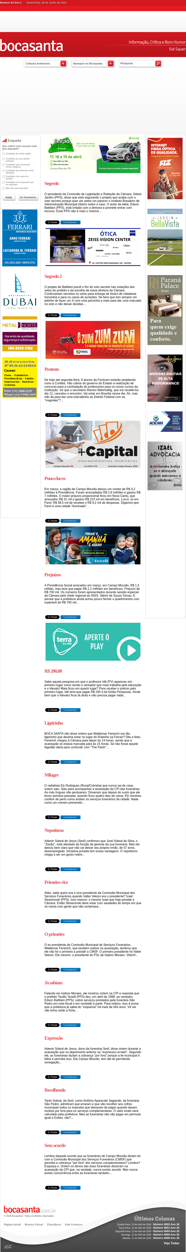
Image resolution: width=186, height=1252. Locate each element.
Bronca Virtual (34, 1224)
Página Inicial (12, 1224)
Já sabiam (53, 982)
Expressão (53, 1038)
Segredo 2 (53, 276)
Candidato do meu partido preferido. (18, 160)
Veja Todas (171, 1243)
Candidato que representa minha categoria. (18, 165)
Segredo (51, 183)
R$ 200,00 (53, 671)
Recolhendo (54, 1090)
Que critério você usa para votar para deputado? (19, 147)
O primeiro (54, 934)
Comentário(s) (69, 222)
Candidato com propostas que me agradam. (20, 183)
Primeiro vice (56, 882)
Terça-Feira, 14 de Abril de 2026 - (149, 1228)
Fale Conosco (73, 1224)
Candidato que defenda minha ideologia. (20, 171)
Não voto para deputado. (17, 188)
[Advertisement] (93, 106)
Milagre (51, 775)
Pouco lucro (54, 478)
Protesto (51, 369)
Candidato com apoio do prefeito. (17, 177)
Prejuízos (52, 574)
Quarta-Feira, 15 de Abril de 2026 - (148, 1224)
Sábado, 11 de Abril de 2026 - (150, 1238)
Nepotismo (53, 830)
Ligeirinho (53, 723)
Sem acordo (54, 1145)
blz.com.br (8, 1247)
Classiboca (54, 1224)
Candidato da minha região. (18, 153)
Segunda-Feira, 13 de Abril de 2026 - (147, 1231)
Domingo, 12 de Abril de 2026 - (150, 1234)
